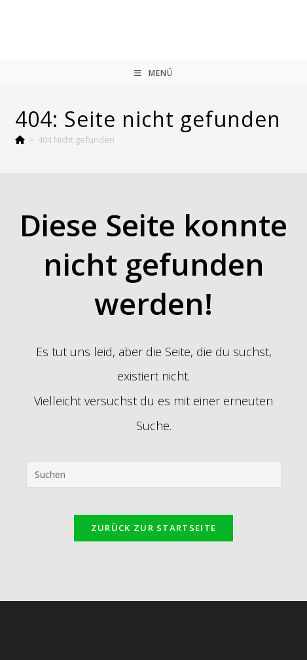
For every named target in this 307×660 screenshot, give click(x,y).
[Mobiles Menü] (153, 73)
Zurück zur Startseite (153, 528)
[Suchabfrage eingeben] (153, 475)
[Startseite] (20, 139)
